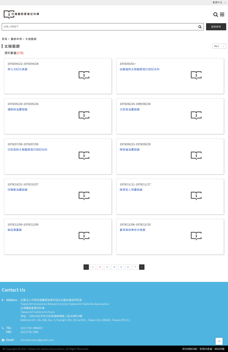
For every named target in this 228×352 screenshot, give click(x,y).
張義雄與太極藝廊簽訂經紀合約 (140, 69)
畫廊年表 (17, 39)
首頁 (5, 39)
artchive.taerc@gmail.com (37, 340)
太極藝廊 (31, 39)
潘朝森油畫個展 (17, 109)
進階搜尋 (216, 26)
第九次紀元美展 (17, 69)
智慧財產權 (206, 348)
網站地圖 (219, 348)
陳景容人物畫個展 (131, 189)
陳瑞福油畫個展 (130, 149)
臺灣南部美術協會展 (132, 230)
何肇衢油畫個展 (17, 189)
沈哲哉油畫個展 (130, 109)
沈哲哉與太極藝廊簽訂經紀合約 (27, 149)
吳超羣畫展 (14, 230)
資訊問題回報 (189, 348)
